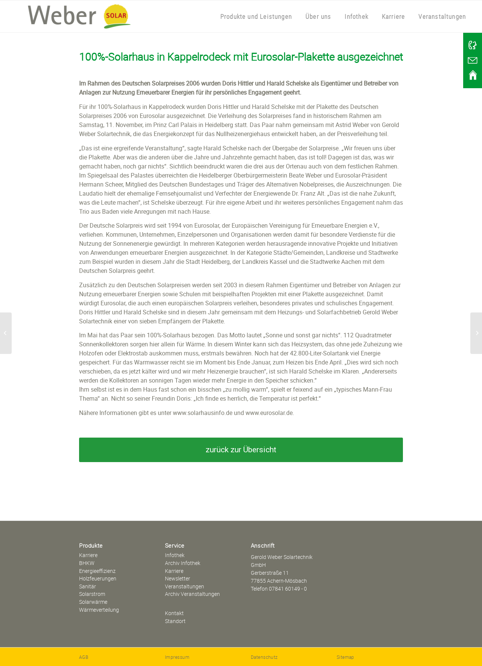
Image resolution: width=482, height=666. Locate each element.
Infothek (175, 555)
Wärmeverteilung (99, 609)
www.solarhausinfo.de (202, 413)
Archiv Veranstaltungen (192, 593)
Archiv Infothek (182, 562)
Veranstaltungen (184, 586)
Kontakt (174, 613)
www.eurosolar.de (269, 413)
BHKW (87, 562)
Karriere (88, 555)
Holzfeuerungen (97, 578)
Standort (175, 621)
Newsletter (177, 578)
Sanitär (87, 586)
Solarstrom (92, 593)
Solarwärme (93, 601)
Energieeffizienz (97, 570)
